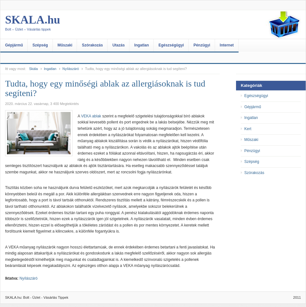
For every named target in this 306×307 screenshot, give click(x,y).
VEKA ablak (91, 116)
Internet (227, 45)
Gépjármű (14, 45)
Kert (247, 129)
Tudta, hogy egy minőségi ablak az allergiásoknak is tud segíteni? (105, 88)
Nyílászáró (70, 69)
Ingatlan (141, 45)
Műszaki (65, 45)
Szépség (40, 45)
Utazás (118, 45)
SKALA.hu (68, 24)
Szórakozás (92, 45)
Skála (33, 69)
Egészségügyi (171, 45)
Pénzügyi (201, 45)
